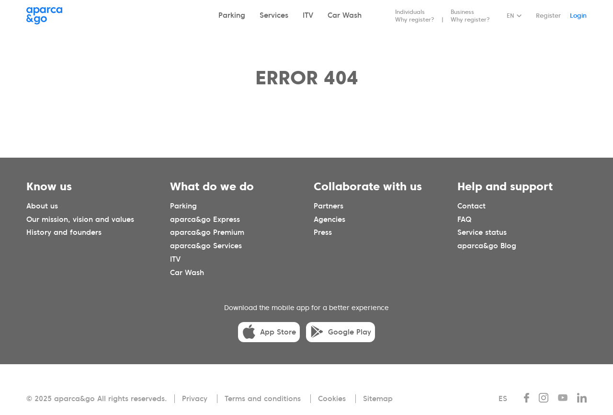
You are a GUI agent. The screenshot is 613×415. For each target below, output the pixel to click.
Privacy (194, 398)
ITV (308, 15)
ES (503, 398)
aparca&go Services (206, 246)
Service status (482, 232)
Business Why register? (470, 15)
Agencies (329, 219)
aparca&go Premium (207, 232)
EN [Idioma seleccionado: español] (510, 15)
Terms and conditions (263, 398)
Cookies (332, 398)
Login (578, 15)
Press (323, 232)
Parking (231, 15)
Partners (328, 206)
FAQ (464, 219)
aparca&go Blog (486, 246)
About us (42, 206)
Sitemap (378, 398)
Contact (471, 206)
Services (274, 15)
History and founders (64, 232)
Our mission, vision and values (80, 219)
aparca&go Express (205, 219)
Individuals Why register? (414, 15)
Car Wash (345, 15)
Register (548, 15)
